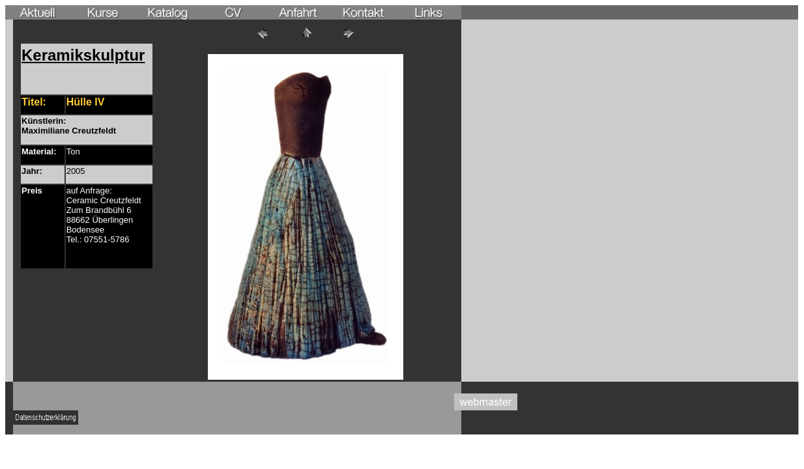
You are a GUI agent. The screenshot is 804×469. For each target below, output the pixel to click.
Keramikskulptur (83, 55)
